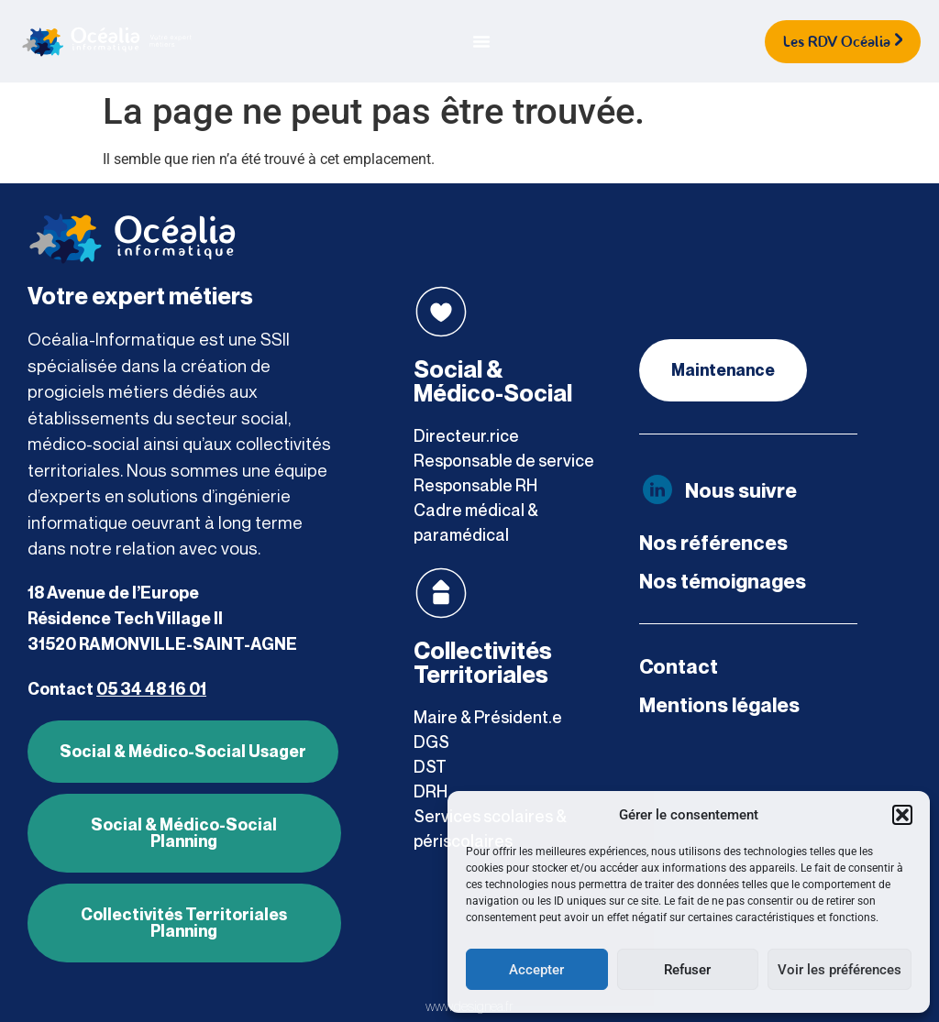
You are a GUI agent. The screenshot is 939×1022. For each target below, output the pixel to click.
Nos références (713, 543)
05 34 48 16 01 (151, 688)
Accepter (536, 970)
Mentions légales (719, 705)
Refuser (687, 970)
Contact (678, 666)
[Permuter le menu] (481, 41)
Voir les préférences (839, 970)
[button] (902, 815)
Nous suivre (741, 490)
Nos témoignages (722, 581)
